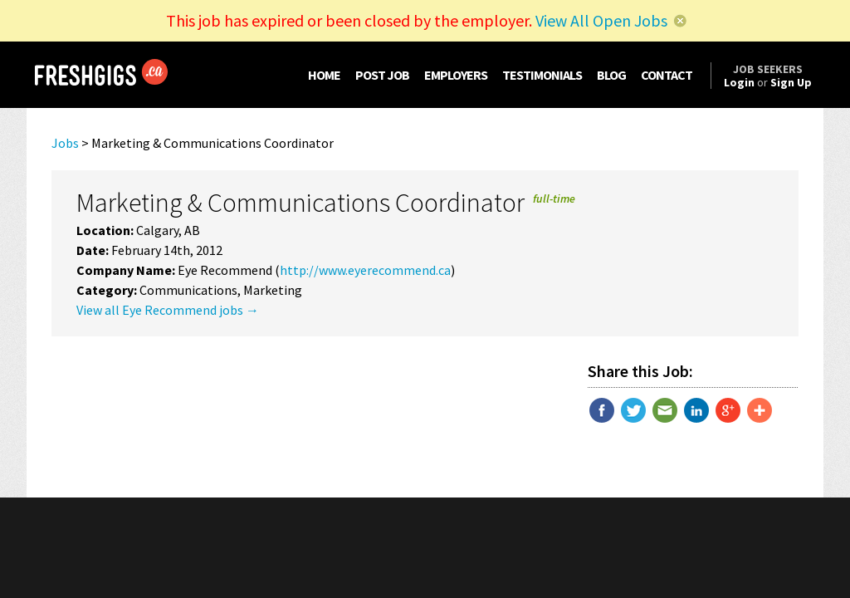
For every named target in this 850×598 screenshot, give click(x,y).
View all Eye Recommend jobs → (167, 309)
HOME (324, 74)
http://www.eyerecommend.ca (365, 270)
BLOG (611, 74)
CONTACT (666, 74)
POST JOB (382, 74)
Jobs (65, 143)
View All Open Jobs (601, 20)
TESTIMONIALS (542, 74)
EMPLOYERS (455, 74)
